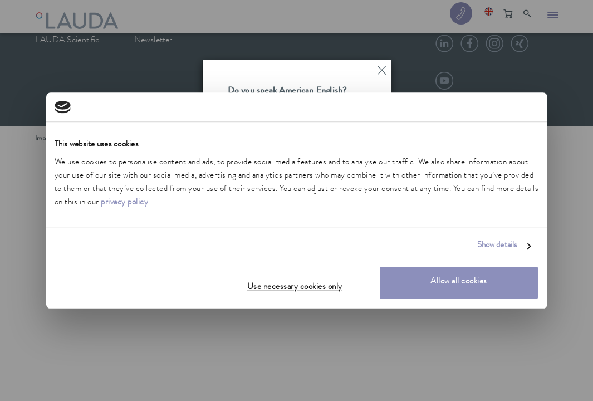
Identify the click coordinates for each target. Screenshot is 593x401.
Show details (497, 246)
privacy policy (124, 203)
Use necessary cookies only (294, 287)
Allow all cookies (458, 282)
